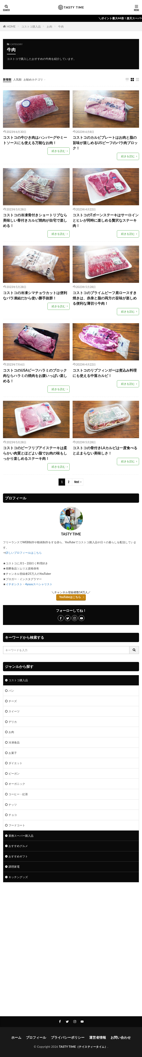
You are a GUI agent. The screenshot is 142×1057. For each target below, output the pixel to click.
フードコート (17, 825)
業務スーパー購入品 (21, 835)
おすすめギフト (18, 856)
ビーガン (14, 773)
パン (11, 690)
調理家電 (14, 866)
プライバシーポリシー (67, 1037)
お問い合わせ (121, 1037)
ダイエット (15, 763)
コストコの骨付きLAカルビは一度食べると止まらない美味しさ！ (105, 450)
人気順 (17, 79)
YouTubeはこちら (70, 597)
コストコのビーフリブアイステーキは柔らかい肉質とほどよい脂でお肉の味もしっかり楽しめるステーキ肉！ (35, 453)
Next (76, 482)
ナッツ (13, 804)
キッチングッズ (18, 877)
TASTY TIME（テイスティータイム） (83, 1046)
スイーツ (14, 711)
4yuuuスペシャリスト (38, 584)
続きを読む (58, 151)
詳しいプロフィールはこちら (24, 552)
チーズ (13, 701)
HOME (11, 26)
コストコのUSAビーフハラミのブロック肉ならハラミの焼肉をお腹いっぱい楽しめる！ (35, 375)
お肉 (49, 26)
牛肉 (61, 26)
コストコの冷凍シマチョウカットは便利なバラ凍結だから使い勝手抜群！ (35, 295)
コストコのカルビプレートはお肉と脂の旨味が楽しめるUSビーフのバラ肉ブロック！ (105, 142)
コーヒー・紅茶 (18, 794)
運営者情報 (97, 1037)
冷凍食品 (14, 742)
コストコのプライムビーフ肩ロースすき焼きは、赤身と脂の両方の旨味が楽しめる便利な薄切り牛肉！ (105, 298)
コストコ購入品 (31, 26)
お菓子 (13, 752)
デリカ (13, 721)
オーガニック (17, 783)
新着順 (7, 79)
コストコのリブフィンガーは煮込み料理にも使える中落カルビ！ (105, 373)
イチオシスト (14, 584)
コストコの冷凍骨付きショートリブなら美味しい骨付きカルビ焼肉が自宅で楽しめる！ (35, 220)
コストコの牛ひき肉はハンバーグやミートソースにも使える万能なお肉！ (35, 140)
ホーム (16, 1037)
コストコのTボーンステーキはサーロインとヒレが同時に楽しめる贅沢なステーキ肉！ (106, 220)
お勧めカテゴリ (33, 79)
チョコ (13, 814)
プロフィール (36, 1037)
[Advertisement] (71, 917)
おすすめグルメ (18, 846)
